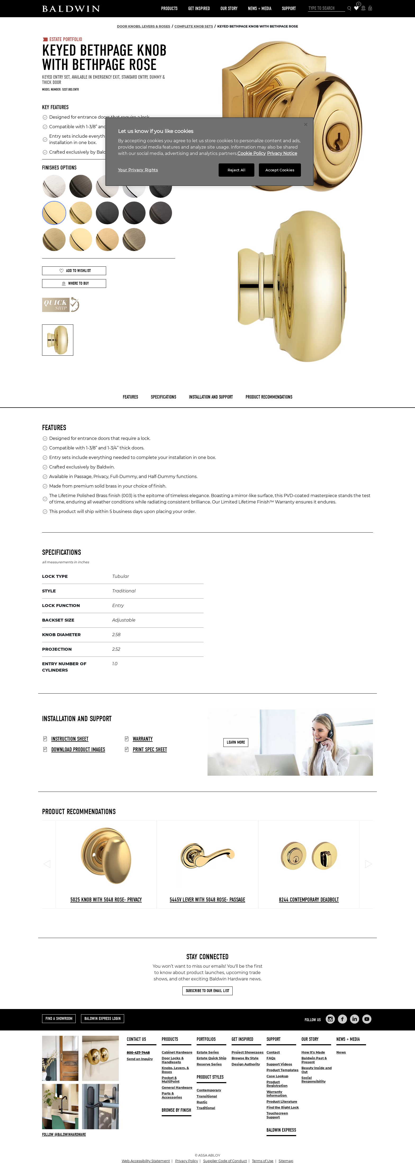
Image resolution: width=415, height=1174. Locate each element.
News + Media (259, 8)
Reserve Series (209, 1064)
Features (130, 397)
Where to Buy (75, 283)
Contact (273, 1052)
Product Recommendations (269, 397)
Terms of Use (262, 1161)
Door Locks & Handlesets (173, 1060)
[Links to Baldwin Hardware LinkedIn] (354, 1019)
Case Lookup (277, 1076)
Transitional (207, 1096)
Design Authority (246, 1064)
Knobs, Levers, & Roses (175, 1070)
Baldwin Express (281, 1130)
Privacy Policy (186, 1161)
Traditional (206, 1108)
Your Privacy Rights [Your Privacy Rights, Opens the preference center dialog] (138, 170)
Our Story (228, 8)
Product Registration (277, 1084)
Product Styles (210, 1077)
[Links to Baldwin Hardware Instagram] (330, 1019)
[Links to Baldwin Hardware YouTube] (367, 1019)
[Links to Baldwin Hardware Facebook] (342, 1019)
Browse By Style (245, 1058)
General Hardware (177, 1088)
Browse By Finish (176, 1110)
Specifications (163, 397)
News (341, 1052)
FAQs (271, 1058)
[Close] (305, 124)
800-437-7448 (138, 1053)
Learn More (236, 742)
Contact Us (136, 1039)
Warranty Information (277, 1093)
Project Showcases (248, 1052)
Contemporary (209, 1090)
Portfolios (206, 1039)
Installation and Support (211, 397)
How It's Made (313, 1052)
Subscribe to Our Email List (207, 990)
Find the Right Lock (283, 1107)
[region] (209, 151)
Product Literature (282, 1102)
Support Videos (279, 1064)
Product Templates (283, 1070)
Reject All (237, 170)
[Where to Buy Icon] (363, 8)
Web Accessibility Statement (146, 1161)
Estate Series (208, 1052)
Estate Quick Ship (211, 1058)
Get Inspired (199, 8)
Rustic (202, 1102)
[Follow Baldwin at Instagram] (80, 1134)
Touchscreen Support (277, 1115)
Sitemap (286, 1161)
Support (289, 8)
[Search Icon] (349, 8)
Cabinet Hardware (177, 1052)
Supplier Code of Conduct (225, 1161)
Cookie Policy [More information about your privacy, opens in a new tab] (251, 153)
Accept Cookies (279, 170)
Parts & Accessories (172, 1095)
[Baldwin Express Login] (370, 8)
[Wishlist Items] (356, 8)
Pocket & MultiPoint (170, 1079)
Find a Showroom (59, 1018)
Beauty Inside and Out (316, 1070)
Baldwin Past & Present (314, 1060)
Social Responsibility (313, 1079)
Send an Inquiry (140, 1059)
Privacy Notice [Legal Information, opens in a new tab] (282, 153)
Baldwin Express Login (102, 1018)
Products (169, 8)
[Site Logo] (71, 8)
